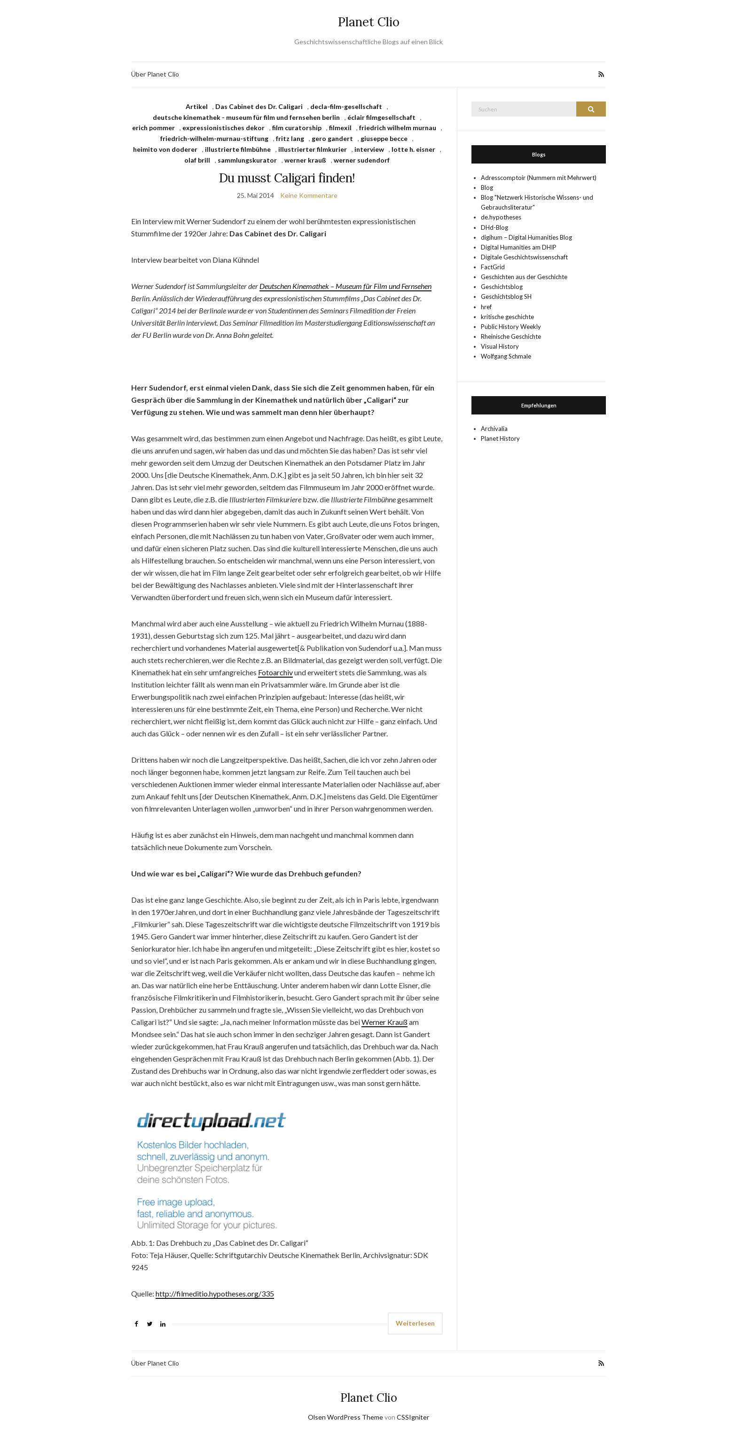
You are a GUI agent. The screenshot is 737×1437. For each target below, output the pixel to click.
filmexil (340, 128)
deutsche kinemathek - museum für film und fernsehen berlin (246, 117)
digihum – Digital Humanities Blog (526, 237)
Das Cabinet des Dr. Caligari (259, 106)
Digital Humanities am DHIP (519, 247)
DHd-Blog (494, 227)
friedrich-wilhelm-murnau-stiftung (214, 138)
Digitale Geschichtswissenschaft (524, 257)
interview (369, 149)
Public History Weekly (511, 326)
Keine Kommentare (308, 195)
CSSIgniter (413, 1417)
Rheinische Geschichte (511, 336)
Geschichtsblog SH (506, 296)
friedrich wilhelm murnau (397, 128)
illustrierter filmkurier (312, 149)
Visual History (500, 346)
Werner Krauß (384, 1021)
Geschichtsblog (502, 286)
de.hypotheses (501, 217)
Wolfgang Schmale (506, 356)
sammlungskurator (247, 160)
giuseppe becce (384, 138)
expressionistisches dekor (223, 128)
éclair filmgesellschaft (381, 117)
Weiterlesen (415, 1323)
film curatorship (296, 128)
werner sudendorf (362, 160)
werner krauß (305, 160)
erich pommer (153, 128)
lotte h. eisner (413, 149)
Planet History (500, 438)
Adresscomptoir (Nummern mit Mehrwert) (538, 177)
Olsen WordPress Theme (345, 1417)
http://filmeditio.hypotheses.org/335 (215, 1293)
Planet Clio (369, 22)
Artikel (197, 106)
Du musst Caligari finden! (287, 178)
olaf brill (197, 160)
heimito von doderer (165, 149)
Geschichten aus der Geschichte (524, 277)
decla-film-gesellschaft (346, 106)
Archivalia (494, 428)
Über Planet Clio (155, 74)
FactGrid (493, 267)
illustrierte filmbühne (238, 149)
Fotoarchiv (275, 672)
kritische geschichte (507, 316)
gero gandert (332, 138)
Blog (487, 187)
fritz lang (290, 138)
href (486, 307)
